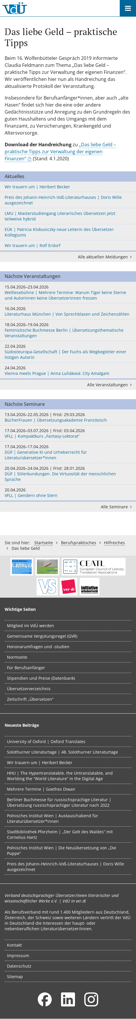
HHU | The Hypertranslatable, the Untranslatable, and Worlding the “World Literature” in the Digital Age (60, 775)
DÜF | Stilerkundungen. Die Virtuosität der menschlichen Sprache (68, 473)
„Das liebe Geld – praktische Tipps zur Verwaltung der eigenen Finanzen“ (60, 151)
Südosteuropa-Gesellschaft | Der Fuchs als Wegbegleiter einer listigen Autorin (68, 351)
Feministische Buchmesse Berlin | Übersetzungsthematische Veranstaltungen (68, 330)
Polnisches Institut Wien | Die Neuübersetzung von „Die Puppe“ (61, 850)
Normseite (17, 657)
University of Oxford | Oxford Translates (46, 741)
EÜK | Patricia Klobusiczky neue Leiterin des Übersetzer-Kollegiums (60, 232)
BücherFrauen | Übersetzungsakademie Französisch (68, 417)
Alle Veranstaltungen (110, 384)
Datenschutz (19, 966)
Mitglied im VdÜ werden (30, 625)
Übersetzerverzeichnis (29, 688)
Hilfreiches (114, 542)
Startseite (43, 542)
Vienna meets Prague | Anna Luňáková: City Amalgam (68, 370)
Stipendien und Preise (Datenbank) (41, 678)
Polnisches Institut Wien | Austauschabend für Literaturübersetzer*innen (52, 818)
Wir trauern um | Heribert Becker (37, 186)
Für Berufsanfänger (26, 667)
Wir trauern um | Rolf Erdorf (32, 245)
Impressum (18, 955)
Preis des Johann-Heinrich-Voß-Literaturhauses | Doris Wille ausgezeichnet (63, 200)
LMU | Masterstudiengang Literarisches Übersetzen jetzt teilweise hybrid (60, 216)
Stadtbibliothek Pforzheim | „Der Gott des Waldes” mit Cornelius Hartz (60, 834)
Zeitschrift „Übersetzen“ (30, 699)
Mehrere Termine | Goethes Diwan (41, 789)
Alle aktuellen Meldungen (106, 257)
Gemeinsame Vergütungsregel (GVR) (42, 636)
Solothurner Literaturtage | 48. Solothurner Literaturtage (62, 752)
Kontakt (14, 945)
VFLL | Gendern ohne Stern (68, 492)
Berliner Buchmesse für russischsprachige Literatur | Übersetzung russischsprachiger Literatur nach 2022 (59, 802)
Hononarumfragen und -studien (38, 646)
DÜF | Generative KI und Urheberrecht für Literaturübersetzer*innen (68, 452)
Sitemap (15, 976)
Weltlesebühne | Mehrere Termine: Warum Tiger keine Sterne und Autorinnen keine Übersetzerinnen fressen (68, 292)
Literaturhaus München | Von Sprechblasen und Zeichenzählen (68, 311)
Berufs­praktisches (78, 542)
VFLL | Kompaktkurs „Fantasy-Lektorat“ (68, 433)
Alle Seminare (117, 506)
